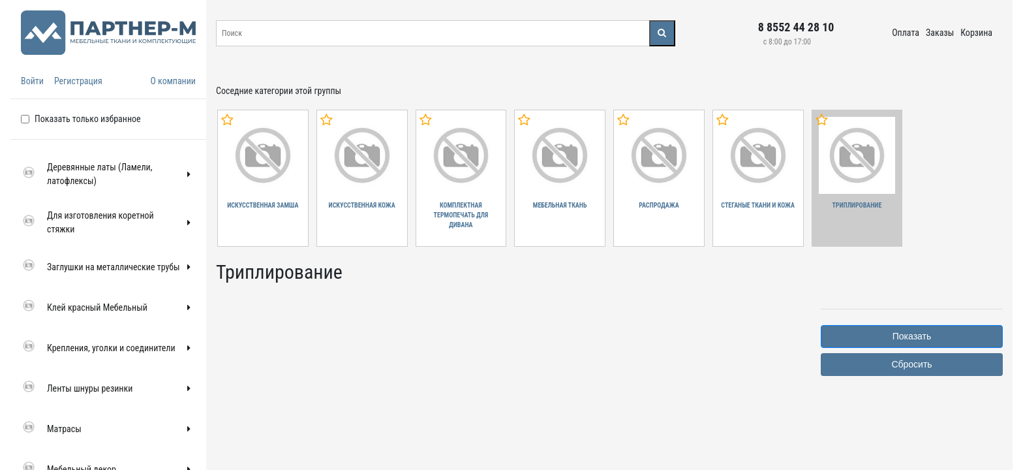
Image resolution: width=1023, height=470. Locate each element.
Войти (32, 81)
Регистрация (78, 81)
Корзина (976, 32)
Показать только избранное (88, 119)
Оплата (905, 32)
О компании (173, 81)
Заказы (940, 32)
